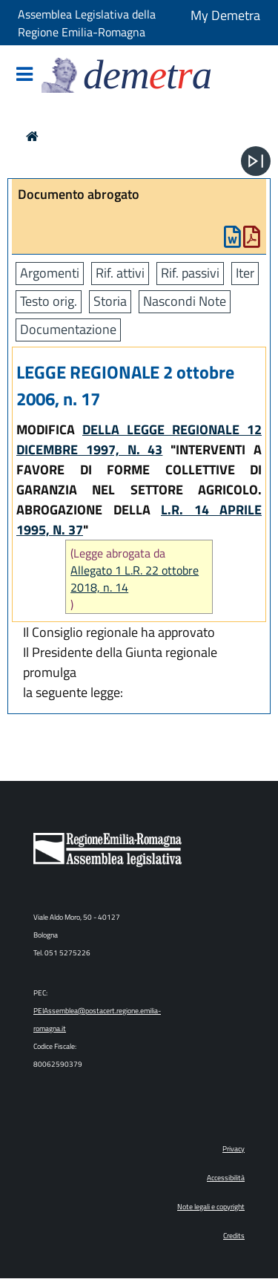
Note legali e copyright (211, 1206)
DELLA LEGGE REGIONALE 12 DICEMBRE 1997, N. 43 (139, 439)
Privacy (233, 1148)
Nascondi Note (184, 301)
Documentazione (68, 329)
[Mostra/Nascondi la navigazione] (24, 75)
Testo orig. (48, 301)
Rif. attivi (120, 273)
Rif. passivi (190, 273)
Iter (245, 273)
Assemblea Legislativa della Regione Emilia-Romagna (87, 23)
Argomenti (49, 273)
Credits (234, 1235)
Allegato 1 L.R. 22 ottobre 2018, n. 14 (134, 579)
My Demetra (225, 15)
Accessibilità (226, 1177)
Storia (110, 301)
